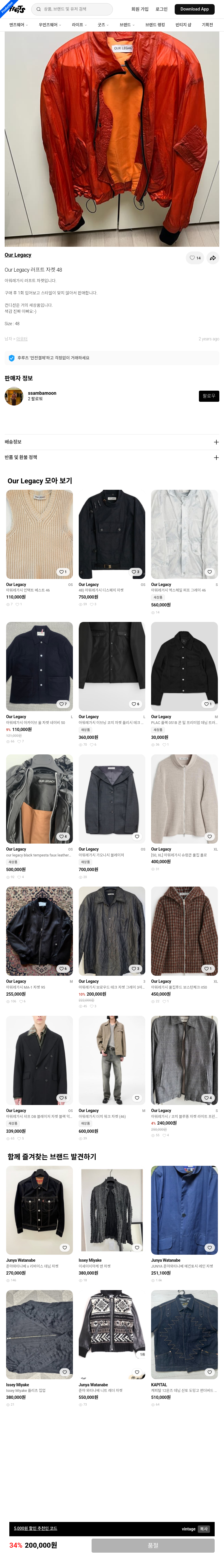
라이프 (79, 25)
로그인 (162, 9)
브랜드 (127, 25)
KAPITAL (159, 1384)
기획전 (207, 25)
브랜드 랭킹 (155, 25)
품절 (153, 1545)
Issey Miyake (90, 1260)
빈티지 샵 (183, 25)
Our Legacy (18, 255)
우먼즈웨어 (50, 25)
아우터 (22, 339)
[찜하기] (195, 257)
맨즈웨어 (18, 25)
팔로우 (209, 396)
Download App (195, 9)
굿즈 (103, 25)
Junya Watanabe (20, 1260)
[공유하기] (213, 258)
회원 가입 (140, 9)
